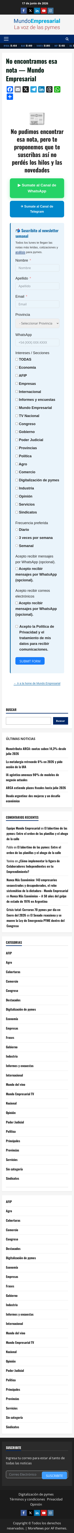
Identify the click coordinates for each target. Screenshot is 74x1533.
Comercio (12, 981)
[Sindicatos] (16, 512)
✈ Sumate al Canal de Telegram (37, 209)
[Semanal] (16, 545)
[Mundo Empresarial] (16, 407)
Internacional (30, 392)
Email (19, 296)
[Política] (16, 456)
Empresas (27, 384)
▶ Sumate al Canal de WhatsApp (37, 188)
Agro (23, 464)
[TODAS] (16, 359)
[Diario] (16, 529)
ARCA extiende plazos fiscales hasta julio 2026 (36, 787)
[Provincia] (22, 315)
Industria (26, 488)
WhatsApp (23, 335)
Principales (13, 1140)
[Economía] (16, 367)
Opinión (25, 496)
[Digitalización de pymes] (16, 480)
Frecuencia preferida (31, 523)
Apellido (21, 278)
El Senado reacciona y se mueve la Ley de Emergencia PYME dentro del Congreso (36, 920)
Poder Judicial (15, 1122)
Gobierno (12, 1047)
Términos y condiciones (27, 1499)
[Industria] (16, 488)
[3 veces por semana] (16, 537)
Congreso (12, 990)
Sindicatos (12, 1178)
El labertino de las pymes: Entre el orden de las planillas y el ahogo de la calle (37, 833)
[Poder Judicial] (16, 440)
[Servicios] (16, 504)
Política (25, 456)
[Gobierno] (16, 431)
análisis (20, 252)
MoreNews (36, 1528)
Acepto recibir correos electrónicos (32, 593)
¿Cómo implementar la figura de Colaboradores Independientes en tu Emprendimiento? (33, 866)
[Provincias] (16, 448)
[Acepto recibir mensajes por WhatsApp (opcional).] (16, 568)
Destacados (13, 1000)
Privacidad (55, 1499)
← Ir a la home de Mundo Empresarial (37, 683)
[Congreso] (16, 423)
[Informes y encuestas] (16, 399)
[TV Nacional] (16, 415)
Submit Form (30, 661)
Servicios (27, 504)
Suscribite (54, 1476)
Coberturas (13, 971)
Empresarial (42, 408)
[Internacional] (16, 391)
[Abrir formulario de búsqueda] (67, 39)
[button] (6, 39)
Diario (24, 530)
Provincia (22, 315)
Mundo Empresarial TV (20, 1094)
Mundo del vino (15, 1084)
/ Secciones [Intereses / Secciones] (32, 353)
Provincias (12, 1150)
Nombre (21, 260)
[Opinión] (16, 496)
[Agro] (16, 464)
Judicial (36, 440)
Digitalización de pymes (21, 1009)
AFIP (9, 953)
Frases (10, 1037)
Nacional (31, 416)
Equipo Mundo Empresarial (23, 828)
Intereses (22, 353)
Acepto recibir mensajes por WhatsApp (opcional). (35, 559)
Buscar (11, 709)
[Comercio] (16, 472)
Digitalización (30, 480)
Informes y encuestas (20, 1065)
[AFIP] (16, 375)
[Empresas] (16, 383)
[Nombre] (23, 260)
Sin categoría (14, 1169)
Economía (27, 367)
